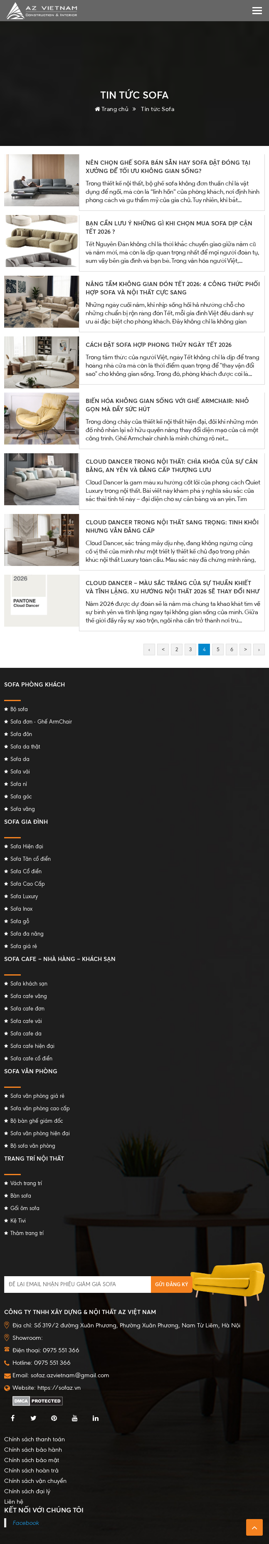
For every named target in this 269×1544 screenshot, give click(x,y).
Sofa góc (21, 796)
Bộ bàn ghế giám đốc (36, 1121)
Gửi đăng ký (171, 1284)
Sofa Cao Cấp (27, 884)
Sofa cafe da (26, 1033)
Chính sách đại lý (27, 1491)
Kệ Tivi (18, 1221)
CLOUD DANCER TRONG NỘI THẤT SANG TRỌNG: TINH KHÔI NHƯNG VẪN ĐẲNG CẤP (172, 526)
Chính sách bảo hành (33, 1449)
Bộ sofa (19, 709)
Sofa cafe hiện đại (32, 1046)
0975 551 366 (52, 1362)
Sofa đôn (21, 734)
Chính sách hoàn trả (31, 1470)
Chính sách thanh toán (34, 1439)
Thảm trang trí (27, 1233)
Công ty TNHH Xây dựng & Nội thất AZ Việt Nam (80, 1311)
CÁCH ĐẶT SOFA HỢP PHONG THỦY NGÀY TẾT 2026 (159, 344)
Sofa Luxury (24, 896)
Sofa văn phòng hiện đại (40, 1133)
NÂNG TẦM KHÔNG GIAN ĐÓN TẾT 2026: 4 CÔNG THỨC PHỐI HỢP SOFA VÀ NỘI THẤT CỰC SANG (173, 288)
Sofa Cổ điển (26, 871)
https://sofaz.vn (59, 1387)
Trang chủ (112, 108)
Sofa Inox (21, 909)
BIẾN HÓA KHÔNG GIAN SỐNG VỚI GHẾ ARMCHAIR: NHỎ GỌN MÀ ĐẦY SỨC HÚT (167, 405)
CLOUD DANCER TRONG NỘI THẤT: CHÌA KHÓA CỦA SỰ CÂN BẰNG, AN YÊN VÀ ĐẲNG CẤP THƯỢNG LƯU (172, 465)
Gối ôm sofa (24, 1208)
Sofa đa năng (27, 934)
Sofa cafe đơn (27, 1008)
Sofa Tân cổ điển (30, 859)
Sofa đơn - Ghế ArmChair (41, 722)
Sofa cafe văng (28, 996)
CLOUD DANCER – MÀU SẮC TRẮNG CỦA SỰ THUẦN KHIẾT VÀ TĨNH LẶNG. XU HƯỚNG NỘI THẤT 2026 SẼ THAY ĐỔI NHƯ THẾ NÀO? (172, 591)
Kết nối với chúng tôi (44, 1510)
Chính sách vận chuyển (35, 1481)
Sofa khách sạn (28, 984)
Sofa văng (22, 809)
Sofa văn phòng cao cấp (40, 1108)
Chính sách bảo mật (31, 1460)
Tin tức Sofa (157, 108)
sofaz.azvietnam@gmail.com (70, 1375)
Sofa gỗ (19, 921)
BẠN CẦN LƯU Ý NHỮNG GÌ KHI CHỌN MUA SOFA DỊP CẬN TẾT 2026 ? (169, 227)
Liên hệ (13, 1501)
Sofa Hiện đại (26, 846)
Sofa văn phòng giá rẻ (37, 1096)
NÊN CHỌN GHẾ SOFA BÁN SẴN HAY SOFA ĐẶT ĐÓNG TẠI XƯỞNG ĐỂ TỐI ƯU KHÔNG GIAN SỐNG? (168, 166)
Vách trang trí (26, 1183)
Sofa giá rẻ (23, 946)
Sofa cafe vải (26, 1021)
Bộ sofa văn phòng (32, 1146)
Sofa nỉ (18, 784)
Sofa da (20, 759)
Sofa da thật (25, 747)
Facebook (25, 1523)
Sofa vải (20, 771)
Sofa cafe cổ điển (31, 1058)
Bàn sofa (20, 1196)
